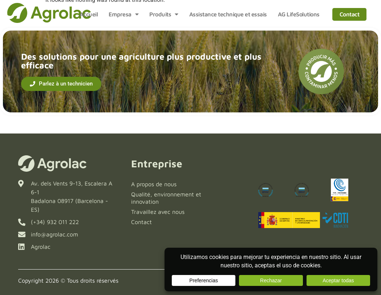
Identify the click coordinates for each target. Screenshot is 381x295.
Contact (350, 14)
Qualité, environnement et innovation (166, 198)
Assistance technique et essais (228, 14)
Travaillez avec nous (158, 211)
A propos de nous (154, 184)
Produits (163, 14)
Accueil (89, 14)
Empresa (123, 14)
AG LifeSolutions (299, 14)
